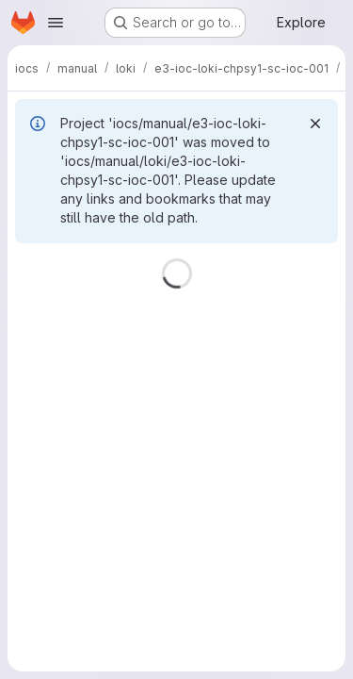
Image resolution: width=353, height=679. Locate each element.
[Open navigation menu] (55, 23)
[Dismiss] (315, 123)
